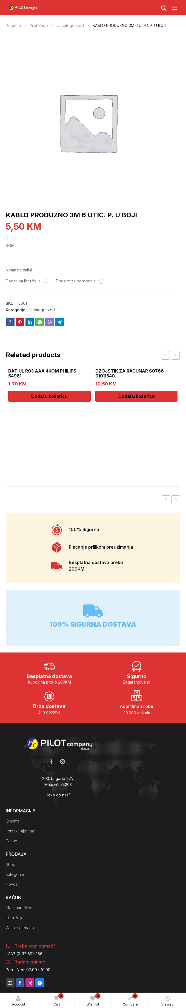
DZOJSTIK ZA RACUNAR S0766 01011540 (129, 373)
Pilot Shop (39, 25)
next (175, 355)
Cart (57, 1000)
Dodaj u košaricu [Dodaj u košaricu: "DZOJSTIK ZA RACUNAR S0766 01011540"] (136, 396)
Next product (175, 499)
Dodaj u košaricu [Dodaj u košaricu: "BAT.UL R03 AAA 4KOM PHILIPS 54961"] (49, 396)
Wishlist (94, 999)
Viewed (167, 1001)
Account (18, 1001)
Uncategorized (70, 25)
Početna (13, 25)
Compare (130, 999)
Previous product (166, 499)
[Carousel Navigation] (170, 355)
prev (165, 355)
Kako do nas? (58, 795)
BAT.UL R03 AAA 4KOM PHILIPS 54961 (42, 373)
